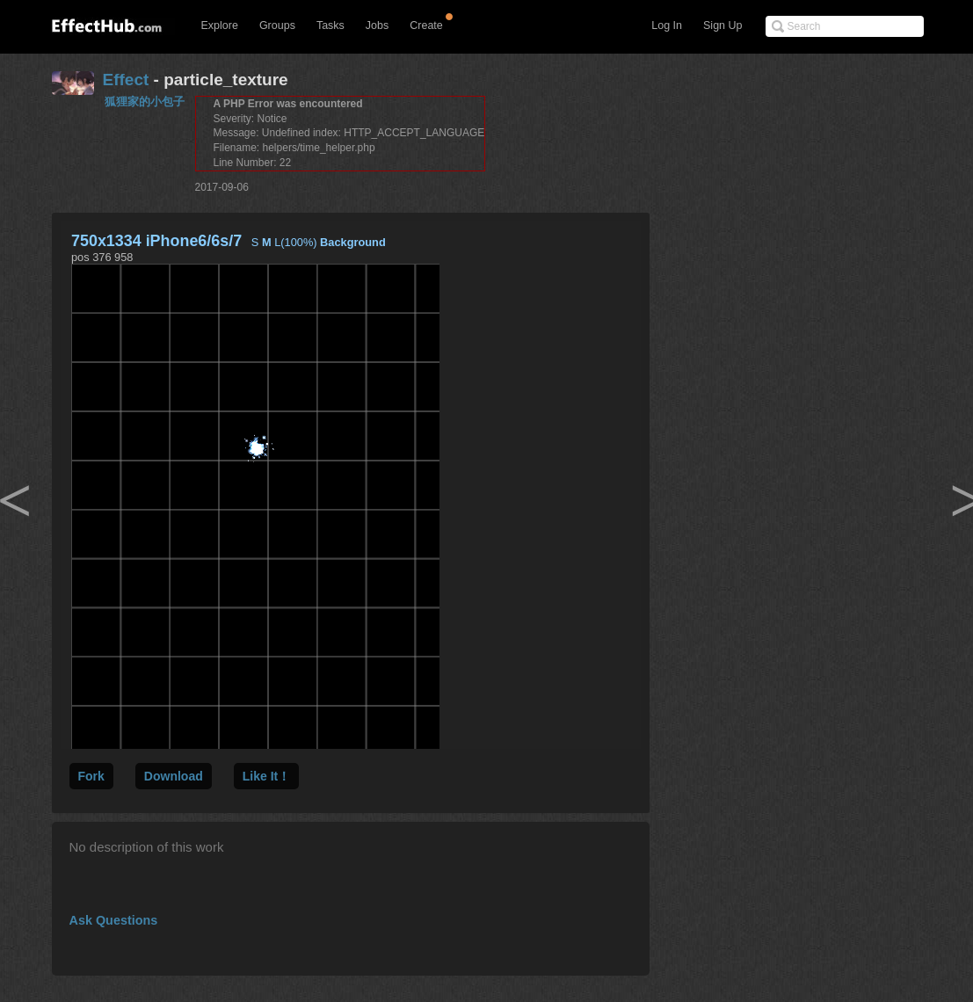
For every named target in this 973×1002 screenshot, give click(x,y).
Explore (219, 25)
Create (426, 25)
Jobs (377, 25)
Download (173, 776)
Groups (277, 25)
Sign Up (722, 25)
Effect (126, 79)
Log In (666, 25)
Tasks (330, 25)
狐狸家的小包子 (145, 101)
